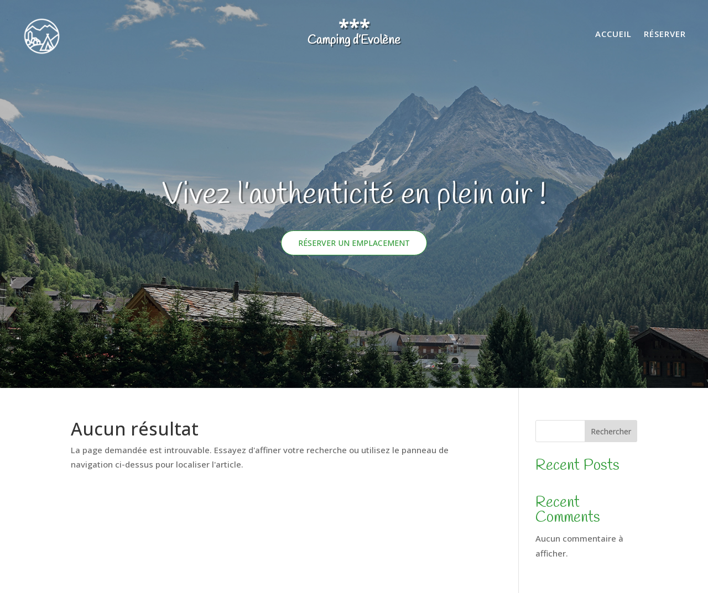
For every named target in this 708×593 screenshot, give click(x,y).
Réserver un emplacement (354, 243)
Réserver (665, 34)
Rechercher (611, 431)
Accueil (613, 34)
